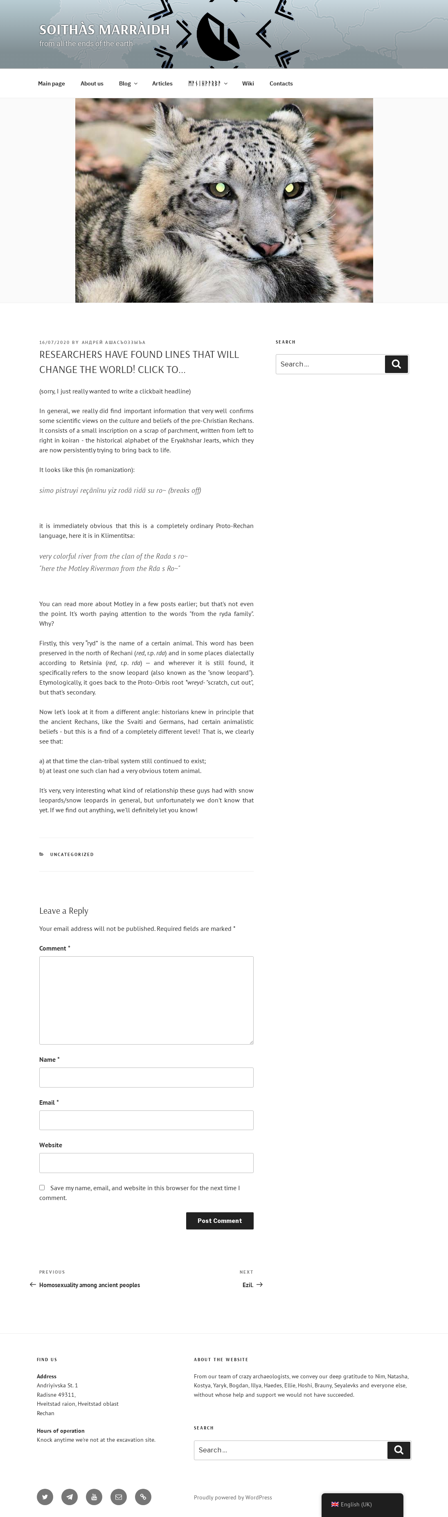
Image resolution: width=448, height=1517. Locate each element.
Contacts (281, 83)
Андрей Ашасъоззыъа (114, 342)
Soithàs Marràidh (104, 29)
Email (49, 1102)
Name (49, 1059)
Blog (129, 83)
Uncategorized (72, 854)
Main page (51, 83)
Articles (162, 83)
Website (50, 1145)
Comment (54, 948)
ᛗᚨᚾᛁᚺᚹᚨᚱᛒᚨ (208, 83)
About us (92, 83)
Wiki (248, 83)
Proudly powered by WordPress (233, 1497)
